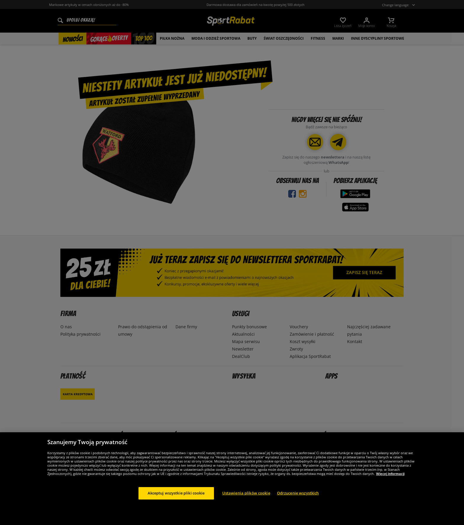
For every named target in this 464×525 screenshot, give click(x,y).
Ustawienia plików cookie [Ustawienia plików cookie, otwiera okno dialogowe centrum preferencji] (246, 493)
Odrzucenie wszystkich (298, 493)
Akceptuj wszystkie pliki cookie (176, 493)
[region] (232, 478)
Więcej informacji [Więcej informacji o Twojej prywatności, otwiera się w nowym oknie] (390, 473)
